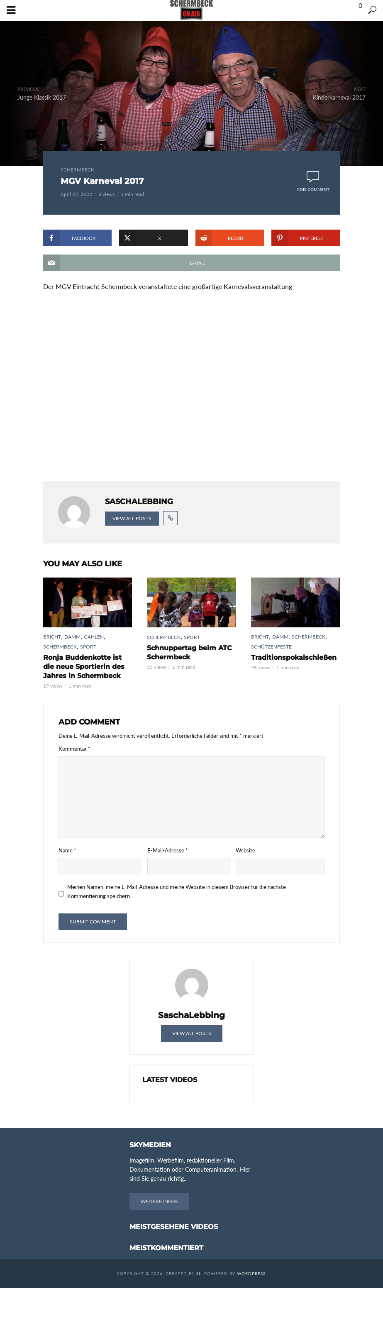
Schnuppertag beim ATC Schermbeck (189, 652)
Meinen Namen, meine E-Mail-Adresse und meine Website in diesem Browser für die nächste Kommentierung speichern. (176, 891)
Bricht (52, 637)
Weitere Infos (159, 1201)
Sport (88, 647)
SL (198, 1273)
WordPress (251, 1273)
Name (67, 850)
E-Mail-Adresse (167, 850)
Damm (72, 637)
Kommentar (74, 748)
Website (245, 850)
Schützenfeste (271, 647)
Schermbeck (77, 169)
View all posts (131, 518)
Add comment (313, 189)
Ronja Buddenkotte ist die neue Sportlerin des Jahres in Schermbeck (83, 667)
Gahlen (94, 637)
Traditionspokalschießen (294, 657)
